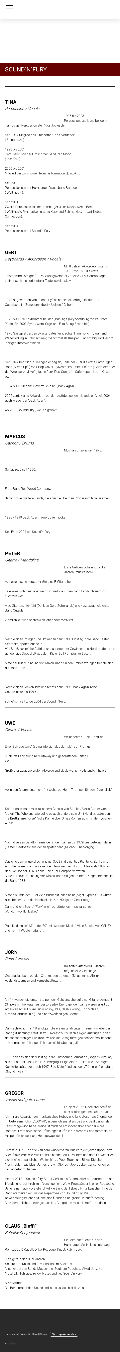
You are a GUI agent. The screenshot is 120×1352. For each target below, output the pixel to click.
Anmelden (10, 1343)
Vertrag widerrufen (64, 1334)
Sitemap (43, 1334)
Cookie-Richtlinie (29, 1334)
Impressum (11, 1334)
